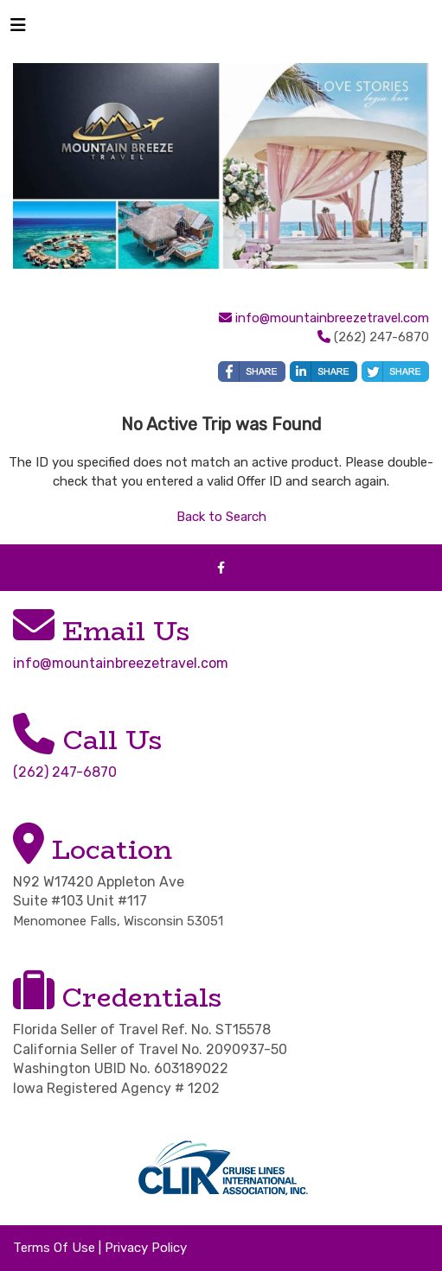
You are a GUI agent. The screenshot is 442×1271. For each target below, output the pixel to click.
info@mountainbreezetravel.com (332, 318)
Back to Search (221, 516)
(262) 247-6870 (65, 772)
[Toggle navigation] (18, 29)
